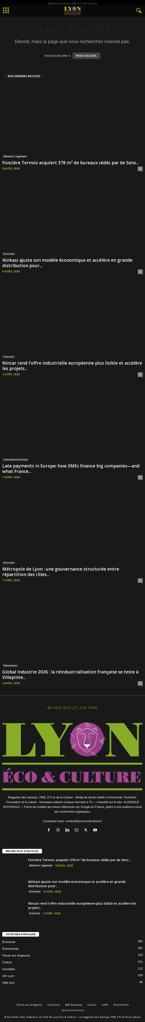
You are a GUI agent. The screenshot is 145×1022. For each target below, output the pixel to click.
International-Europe (15, 459)
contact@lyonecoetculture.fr (83, 821)
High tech (8, 982)
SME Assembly (73, 1004)
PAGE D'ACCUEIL (86, 55)
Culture (7, 962)
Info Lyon (8, 976)
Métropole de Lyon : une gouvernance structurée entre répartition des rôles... (60, 571)
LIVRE (105, 1004)
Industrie (8, 356)
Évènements (10, 665)
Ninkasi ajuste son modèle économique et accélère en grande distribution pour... (67, 263)
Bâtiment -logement (15, 156)
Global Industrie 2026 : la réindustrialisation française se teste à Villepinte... (70, 674)
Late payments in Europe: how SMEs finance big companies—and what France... (71, 468)
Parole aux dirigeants (16, 955)
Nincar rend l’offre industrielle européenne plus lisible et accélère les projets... (72, 365)
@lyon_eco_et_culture (72, 707)
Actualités (8, 969)
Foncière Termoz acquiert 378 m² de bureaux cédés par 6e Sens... (70, 163)
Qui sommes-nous (72, 1010)
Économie (9, 253)
